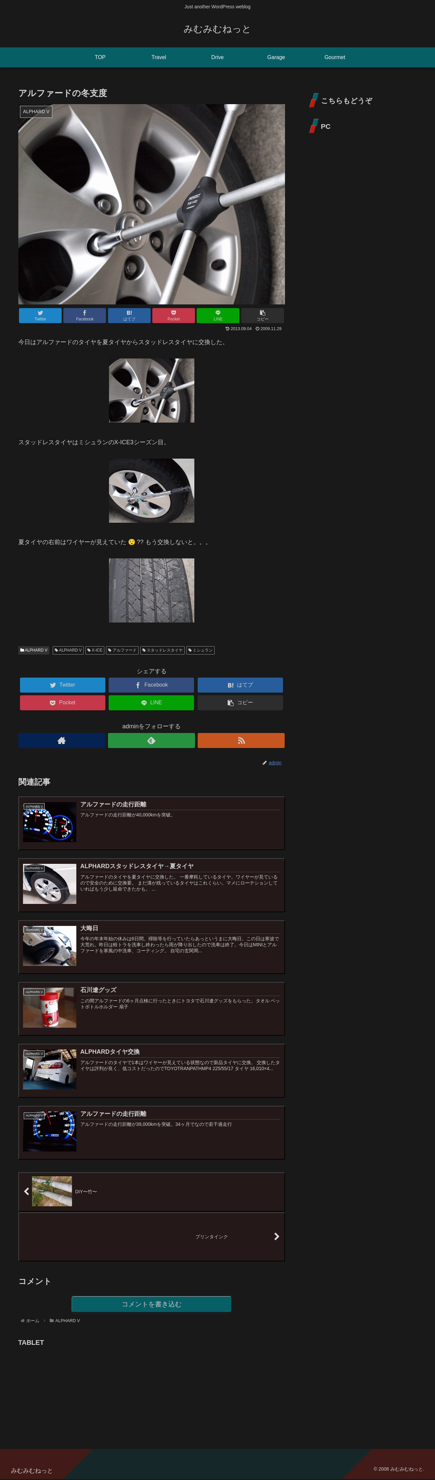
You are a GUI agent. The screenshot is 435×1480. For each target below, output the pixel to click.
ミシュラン (200, 650)
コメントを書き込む (151, 1305)
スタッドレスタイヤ (162, 650)
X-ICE (94, 650)
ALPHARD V (34, 650)
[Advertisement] (68, 1391)
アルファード (122, 650)
